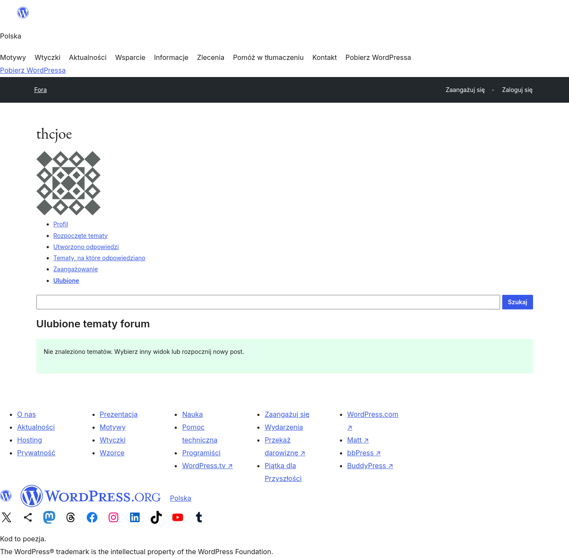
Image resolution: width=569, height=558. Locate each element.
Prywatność (36, 452)
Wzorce (112, 452)
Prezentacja (119, 414)
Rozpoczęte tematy (81, 235)
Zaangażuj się (287, 414)
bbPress (364, 452)
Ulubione (66, 280)
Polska (180, 498)
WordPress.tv (207, 465)
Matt (358, 440)
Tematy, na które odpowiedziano (100, 257)
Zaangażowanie (76, 269)
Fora (40, 89)
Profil (61, 224)
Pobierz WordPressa (33, 70)
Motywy (113, 427)
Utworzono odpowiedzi (86, 246)
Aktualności (36, 427)
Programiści (201, 452)
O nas (26, 414)
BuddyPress (370, 465)
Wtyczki (112, 440)
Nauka (192, 414)
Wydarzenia (284, 427)
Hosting (29, 440)
